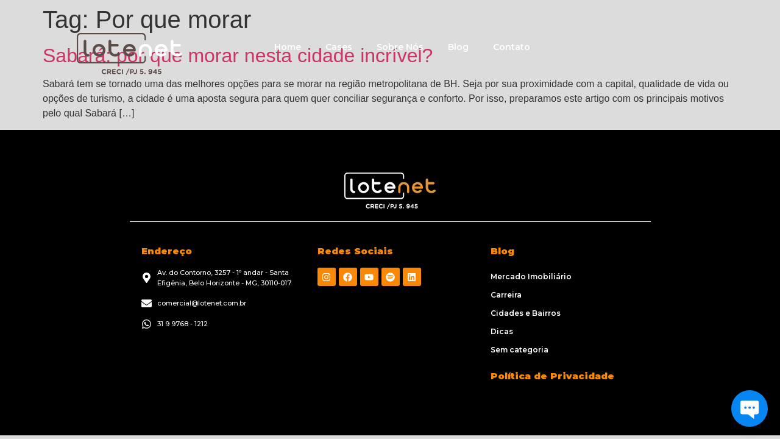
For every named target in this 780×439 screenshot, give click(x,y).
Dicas (502, 331)
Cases (338, 46)
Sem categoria (519, 349)
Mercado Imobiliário (531, 276)
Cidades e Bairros (526, 313)
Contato (511, 46)
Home (287, 46)
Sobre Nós (400, 46)
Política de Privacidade (552, 376)
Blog (458, 46)
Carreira (506, 294)
